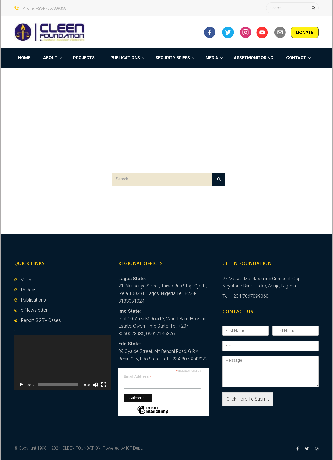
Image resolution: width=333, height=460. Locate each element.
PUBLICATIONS (125, 57)
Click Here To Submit (248, 399)
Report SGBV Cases (41, 320)
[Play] (21, 384)
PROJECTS (84, 57)
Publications (33, 300)
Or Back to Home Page (166, 196)
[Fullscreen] (103, 384)
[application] (62, 362)
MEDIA (212, 57)
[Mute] (95, 384)
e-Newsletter (34, 310)
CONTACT (296, 57)
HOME (24, 57)
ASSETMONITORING (253, 57)
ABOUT (50, 57)
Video (27, 280)
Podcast (29, 289)
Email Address (138, 376)
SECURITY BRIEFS (173, 57)
